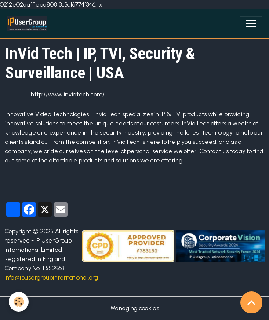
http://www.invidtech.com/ (68, 94)
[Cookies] (19, 302)
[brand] (29, 23)
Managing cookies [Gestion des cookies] (134, 308)
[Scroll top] (251, 302)
